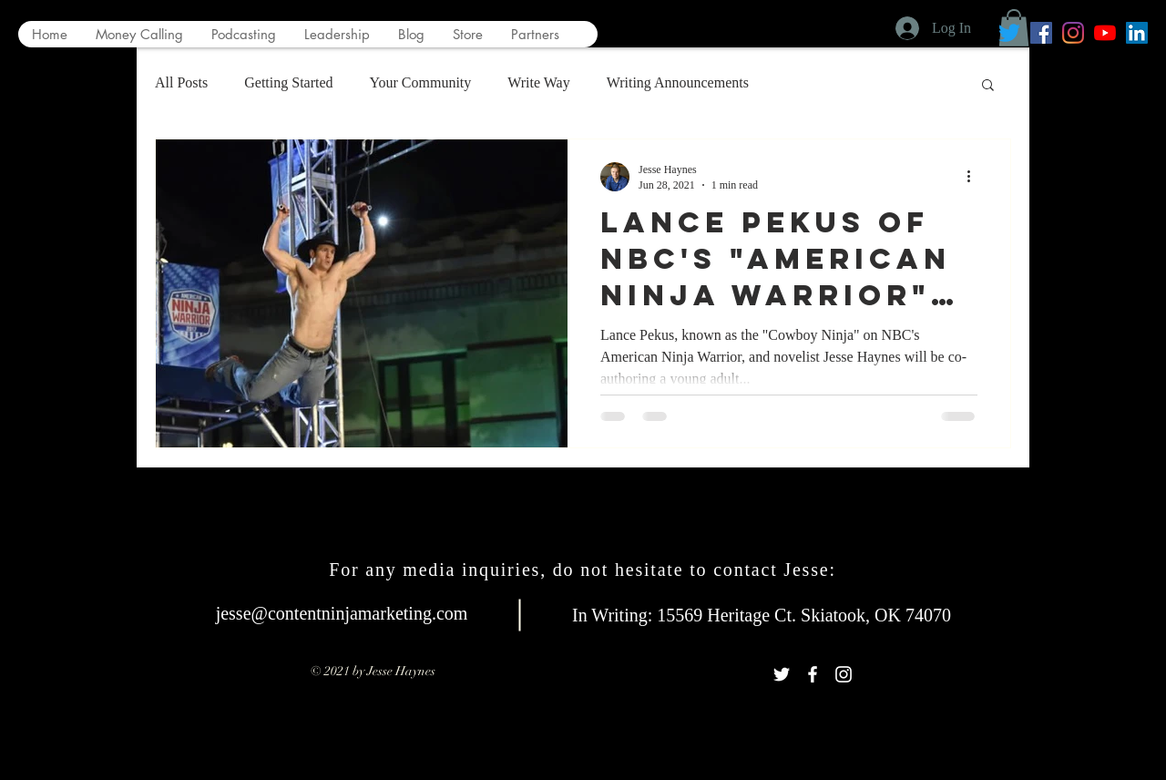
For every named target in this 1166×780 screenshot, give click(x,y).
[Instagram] (1073, 33)
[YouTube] (1105, 33)
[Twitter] (1009, 33)
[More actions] (975, 177)
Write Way (538, 82)
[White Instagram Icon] (843, 674)
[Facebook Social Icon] (1041, 33)
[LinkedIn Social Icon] (1137, 33)
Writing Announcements (678, 82)
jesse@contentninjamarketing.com (342, 613)
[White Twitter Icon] (782, 674)
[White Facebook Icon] (812, 674)
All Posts (181, 82)
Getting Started (288, 82)
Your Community (421, 82)
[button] (988, 86)
